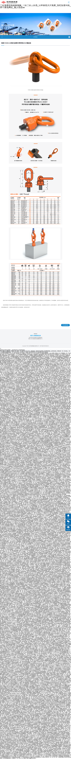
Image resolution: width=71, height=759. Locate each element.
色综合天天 (50, 652)
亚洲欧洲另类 (54, 725)
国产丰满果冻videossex (46, 376)
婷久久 (63, 690)
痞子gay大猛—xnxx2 (37, 378)
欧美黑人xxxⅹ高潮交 (53, 472)
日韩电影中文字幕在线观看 (12, 408)
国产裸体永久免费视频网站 (64, 592)
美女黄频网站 (3, 622)
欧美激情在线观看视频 (5, 418)
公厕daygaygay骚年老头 (31, 510)
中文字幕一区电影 (33, 560)
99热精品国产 (21, 401)
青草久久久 (63, 367)
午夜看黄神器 (32, 674)
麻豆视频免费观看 (53, 424)
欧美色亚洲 (50, 675)
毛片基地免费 (35, 519)
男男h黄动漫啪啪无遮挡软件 (57, 564)
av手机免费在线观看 (62, 521)
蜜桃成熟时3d (25, 372)
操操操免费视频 (52, 509)
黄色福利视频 (65, 491)
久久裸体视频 (16, 358)
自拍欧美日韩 (3, 671)
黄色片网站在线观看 (56, 551)
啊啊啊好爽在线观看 (62, 420)
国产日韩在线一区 (11, 441)
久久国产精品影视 (6, 457)
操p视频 (69, 587)
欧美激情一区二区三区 (7, 544)
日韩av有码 (19, 561)
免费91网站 (2, 506)
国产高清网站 (45, 677)
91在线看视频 (36, 375)
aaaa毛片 (7, 755)
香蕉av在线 (58, 655)
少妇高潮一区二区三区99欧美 (31, 369)
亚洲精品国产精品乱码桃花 (48, 421)
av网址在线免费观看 (36, 366)
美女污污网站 (60, 721)
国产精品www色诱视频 (47, 444)
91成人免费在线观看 (44, 619)
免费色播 (37, 580)
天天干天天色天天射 (35, 383)
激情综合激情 (58, 686)
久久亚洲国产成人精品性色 (9, 505)
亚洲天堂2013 (41, 579)
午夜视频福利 (42, 384)
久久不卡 (58, 389)
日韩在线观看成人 (8, 364)
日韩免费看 (24, 638)
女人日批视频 (21, 473)
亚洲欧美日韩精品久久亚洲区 (25, 527)
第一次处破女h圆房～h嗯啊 (31, 567)
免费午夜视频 (59, 698)
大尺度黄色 (6, 715)
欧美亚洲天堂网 (64, 416)
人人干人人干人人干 (66, 478)
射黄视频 (62, 550)
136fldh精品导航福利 (63, 400)
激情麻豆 (63, 358)
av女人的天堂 (59, 595)
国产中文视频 (22, 551)
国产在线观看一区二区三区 (22, 504)
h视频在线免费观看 (37, 462)
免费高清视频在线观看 (16, 443)
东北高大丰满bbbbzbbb (10, 743)
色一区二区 (43, 642)
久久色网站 (24, 438)
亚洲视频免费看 (22, 615)
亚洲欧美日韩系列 (45, 387)
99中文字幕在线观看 (24, 674)
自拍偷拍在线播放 (13, 586)
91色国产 (68, 417)
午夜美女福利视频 (20, 511)
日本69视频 (55, 413)
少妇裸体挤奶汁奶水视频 (13, 464)
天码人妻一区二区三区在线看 (32, 660)
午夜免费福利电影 (19, 653)
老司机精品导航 (35, 548)
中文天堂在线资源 (16, 391)
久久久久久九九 (28, 545)
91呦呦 (63, 389)
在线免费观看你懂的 (11, 645)
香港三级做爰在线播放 (60, 541)
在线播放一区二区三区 (9, 619)
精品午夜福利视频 (61, 509)
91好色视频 (45, 552)
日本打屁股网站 (34, 629)
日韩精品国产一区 (56, 419)
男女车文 (31, 536)
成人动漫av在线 (29, 584)
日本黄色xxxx (9, 436)
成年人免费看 (67, 643)
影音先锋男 (29, 523)
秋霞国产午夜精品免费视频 (45, 458)
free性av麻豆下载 (31, 445)
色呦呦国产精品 (7, 482)
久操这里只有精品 (7, 600)
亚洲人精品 (59, 365)
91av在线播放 (55, 597)
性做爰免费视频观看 (60, 646)
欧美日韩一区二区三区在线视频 (13, 359)
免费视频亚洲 (12, 439)
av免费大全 (64, 368)
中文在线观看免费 (16, 637)
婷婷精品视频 (3, 464)
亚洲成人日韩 (47, 423)
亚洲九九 (18, 643)
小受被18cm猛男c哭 (58, 444)
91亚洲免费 (64, 568)
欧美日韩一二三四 (29, 577)
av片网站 (68, 735)
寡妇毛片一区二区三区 (49, 638)
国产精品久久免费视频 (47, 401)
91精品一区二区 (46, 528)
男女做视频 (37, 588)
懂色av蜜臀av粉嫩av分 (55, 602)
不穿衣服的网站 (10, 585)
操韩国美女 (5, 691)
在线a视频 (52, 585)
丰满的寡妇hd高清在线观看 (35, 664)
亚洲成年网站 (28, 462)
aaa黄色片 (14, 454)
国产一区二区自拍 (41, 674)
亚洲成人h (25, 574)
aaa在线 (2, 357)
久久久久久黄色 (20, 441)
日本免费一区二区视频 (14, 601)
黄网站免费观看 (16, 412)
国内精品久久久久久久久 (8, 621)
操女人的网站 (22, 523)
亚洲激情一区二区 (60, 707)
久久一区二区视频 (56, 358)
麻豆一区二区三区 (43, 369)
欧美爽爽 (51, 750)
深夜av (24, 353)
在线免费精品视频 (48, 440)
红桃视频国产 (23, 378)
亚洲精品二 (57, 436)
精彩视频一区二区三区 (43, 355)
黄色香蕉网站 (22, 598)
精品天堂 (17, 524)
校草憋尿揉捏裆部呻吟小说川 (16, 429)
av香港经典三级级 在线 (14, 695)
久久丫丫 (42, 418)
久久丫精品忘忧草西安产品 (19, 379)
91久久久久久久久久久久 (15, 694)
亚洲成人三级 (10, 698)
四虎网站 (18, 571)
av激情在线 (57, 410)
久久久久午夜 (5, 371)
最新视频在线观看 (10, 410)
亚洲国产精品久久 (51, 530)
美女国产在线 (12, 607)
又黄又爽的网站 (56, 526)
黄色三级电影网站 (24, 685)
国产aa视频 (57, 390)
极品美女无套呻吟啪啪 (33, 575)
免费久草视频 (44, 412)
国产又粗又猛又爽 (28, 651)
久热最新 (6, 396)
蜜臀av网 (46, 431)
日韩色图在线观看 (4, 404)
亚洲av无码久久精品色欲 (35, 407)
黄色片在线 (14, 681)
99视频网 (22, 411)
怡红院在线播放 (58, 642)
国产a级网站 (8, 635)
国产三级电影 (6, 530)
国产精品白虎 (48, 597)
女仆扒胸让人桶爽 (18, 403)
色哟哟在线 (6, 536)
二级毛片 (33, 437)
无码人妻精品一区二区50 (32, 525)
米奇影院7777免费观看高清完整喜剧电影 (32, 359)
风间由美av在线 (40, 445)
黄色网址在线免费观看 (31, 558)
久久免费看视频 (36, 606)
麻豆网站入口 (52, 525)
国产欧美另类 (52, 360)
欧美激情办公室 (65, 511)
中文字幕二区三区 (23, 744)
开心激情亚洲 (3, 411)
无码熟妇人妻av (30, 379)
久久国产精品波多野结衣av (26, 535)
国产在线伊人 (53, 484)
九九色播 (49, 689)
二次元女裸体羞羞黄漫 (48, 398)
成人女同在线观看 (36, 539)
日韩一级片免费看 (61, 407)
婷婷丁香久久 (62, 630)
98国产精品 (30, 748)
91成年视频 (37, 408)
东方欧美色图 (53, 721)
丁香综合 (35, 658)
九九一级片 (32, 756)
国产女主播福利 (17, 490)
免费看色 (26, 489)
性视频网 (55, 603)
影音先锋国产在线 (57, 699)
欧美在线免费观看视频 (47, 620)
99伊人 (47, 585)
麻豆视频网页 (55, 601)
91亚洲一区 (33, 563)
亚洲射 (50, 627)
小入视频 (46, 422)
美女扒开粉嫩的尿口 (22, 599)
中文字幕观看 (47, 745)
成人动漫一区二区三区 (64, 724)
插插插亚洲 (62, 709)
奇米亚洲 (10, 358)
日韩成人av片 (53, 420)
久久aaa (60, 366)
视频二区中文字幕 (53, 438)
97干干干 (57, 622)
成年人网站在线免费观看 (63, 426)
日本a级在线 (28, 441)
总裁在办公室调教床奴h (55, 728)
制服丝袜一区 (19, 569)
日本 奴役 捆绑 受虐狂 (16, 753)
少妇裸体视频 (11, 596)
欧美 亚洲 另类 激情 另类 (44, 374)
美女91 (46, 518)
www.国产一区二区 (16, 500)
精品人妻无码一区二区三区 (48, 561)
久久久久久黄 (42, 381)
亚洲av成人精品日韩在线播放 (56, 392)
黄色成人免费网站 (62, 596)
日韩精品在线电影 (30, 677)
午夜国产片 (41, 519)
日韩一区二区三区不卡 (54, 583)
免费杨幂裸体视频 (42, 427)
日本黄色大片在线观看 (31, 526)
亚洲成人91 (62, 594)
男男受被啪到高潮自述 (19, 466)
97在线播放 (7, 526)
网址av (45, 741)
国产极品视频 (20, 678)
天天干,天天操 (28, 583)
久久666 (8, 681)
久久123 (22, 577)
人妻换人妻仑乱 (39, 403)
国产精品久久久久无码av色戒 (23, 498)
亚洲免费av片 (9, 403)
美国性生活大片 (48, 603)
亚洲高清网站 (20, 657)
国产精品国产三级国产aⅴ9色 (14, 363)
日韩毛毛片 (59, 439)
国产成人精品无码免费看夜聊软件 (40, 499)
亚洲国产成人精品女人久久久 (14, 481)
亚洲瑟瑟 (61, 692)
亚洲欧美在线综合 (62, 693)
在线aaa (48, 643)
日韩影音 (21, 576)
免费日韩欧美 (28, 461)
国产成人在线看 (12, 650)
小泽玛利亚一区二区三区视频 (34, 734)
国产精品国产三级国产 (10, 623)
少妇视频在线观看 (26, 363)
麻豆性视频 (15, 487)
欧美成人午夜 (67, 369)
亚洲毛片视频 (3, 687)
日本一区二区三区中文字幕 (18, 482)
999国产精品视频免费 (55, 406)
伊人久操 (23, 548)
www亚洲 (9, 518)
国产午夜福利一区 (60, 552)
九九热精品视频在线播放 (61, 422)
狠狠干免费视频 (32, 744)
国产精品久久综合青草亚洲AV (39, 704)
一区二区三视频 (4, 650)
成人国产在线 (3, 576)
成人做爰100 (11, 524)
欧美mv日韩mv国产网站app (37, 623)
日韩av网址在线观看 (62, 455)
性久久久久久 (54, 400)
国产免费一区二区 (57, 470)
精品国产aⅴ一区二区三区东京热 (63, 510)
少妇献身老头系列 (33, 549)
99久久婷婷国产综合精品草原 (14, 430)
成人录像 (38, 360)
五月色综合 (35, 635)
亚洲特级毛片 (21, 572)
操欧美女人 (55, 514)
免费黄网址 (60, 496)
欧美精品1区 (16, 720)
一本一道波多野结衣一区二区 (32, 546)
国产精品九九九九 (7, 432)
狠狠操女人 (49, 563)
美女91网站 (62, 517)
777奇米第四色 (62, 424)
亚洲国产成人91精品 (17, 392)
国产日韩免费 (32, 501)
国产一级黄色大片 (4, 427)
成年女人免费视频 (60, 482)
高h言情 (47, 439)
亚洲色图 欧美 (22, 688)
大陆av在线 (22, 408)
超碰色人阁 (64, 483)
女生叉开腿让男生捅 (52, 743)
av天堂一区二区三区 (61, 361)
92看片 (60, 489)
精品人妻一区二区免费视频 (31, 650)
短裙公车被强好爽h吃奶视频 (35, 454)
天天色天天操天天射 (21, 384)
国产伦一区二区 (40, 368)
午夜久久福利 (22, 600)
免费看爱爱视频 (35, 509)
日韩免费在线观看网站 (14, 516)
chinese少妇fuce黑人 (12, 473)
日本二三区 (2, 643)
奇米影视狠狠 (43, 566)
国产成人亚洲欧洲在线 (60, 372)
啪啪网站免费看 (7, 699)
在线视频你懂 (25, 630)
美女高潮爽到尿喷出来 (9, 374)
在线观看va (66, 357)
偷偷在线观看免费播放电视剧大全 (58, 469)
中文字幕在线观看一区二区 (6, 353)
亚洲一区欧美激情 (62, 387)
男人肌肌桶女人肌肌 (17, 368)
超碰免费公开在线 (29, 401)
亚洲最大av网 (3, 430)
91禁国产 (36, 426)
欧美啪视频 (51, 634)
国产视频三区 (29, 435)
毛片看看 (23, 622)
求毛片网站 (16, 366)
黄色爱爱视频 (55, 402)
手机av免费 (66, 632)
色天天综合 (40, 676)
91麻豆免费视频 (61, 383)
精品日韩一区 (12, 404)
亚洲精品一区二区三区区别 (54, 553)
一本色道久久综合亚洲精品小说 (30, 475)
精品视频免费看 (30, 706)
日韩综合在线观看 (43, 575)
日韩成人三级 (7, 570)
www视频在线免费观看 (33, 487)
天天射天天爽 (31, 495)
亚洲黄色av (53, 718)
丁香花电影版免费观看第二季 (21, 406)
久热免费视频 (61, 607)
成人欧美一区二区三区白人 (36, 420)
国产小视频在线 (27, 371)
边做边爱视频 (36, 601)
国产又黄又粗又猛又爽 (60, 580)
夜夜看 (55, 437)
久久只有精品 (62, 472)
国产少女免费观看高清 (24, 366)
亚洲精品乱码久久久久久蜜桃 (8, 386)
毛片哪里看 (6, 723)
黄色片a (5, 356)
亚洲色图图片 (44, 555)
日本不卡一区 (50, 671)
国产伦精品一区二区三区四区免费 (15, 405)
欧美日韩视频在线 (49, 740)
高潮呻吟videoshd (53, 575)
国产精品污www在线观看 (53, 566)
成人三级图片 (61, 411)
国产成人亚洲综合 (38, 521)
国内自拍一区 (26, 419)
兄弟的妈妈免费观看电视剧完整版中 (59, 636)
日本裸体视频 (40, 423)
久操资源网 (58, 478)
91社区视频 (57, 425)
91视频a (61, 708)
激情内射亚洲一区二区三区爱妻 (14, 625)
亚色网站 (14, 618)
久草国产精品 (5, 486)
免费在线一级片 (20, 567)
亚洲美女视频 (66, 439)
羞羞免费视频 (38, 421)
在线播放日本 (43, 628)
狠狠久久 (6, 402)
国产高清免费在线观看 (14, 711)
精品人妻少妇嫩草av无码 (30, 758)
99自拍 (23, 698)
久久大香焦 (32, 400)
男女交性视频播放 (55, 393)
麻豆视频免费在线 (8, 513)
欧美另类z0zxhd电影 (45, 400)
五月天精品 (38, 429)
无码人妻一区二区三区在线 (32, 353)
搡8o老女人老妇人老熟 (59, 479)
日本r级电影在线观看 (47, 443)
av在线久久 (41, 357)
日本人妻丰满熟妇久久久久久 (38, 389)
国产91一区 (62, 495)
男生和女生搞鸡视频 (11, 643)
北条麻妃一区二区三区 (45, 375)
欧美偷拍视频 (20, 616)
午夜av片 (55, 607)
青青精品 (37, 550)
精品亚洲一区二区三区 (54, 606)
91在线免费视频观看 (10, 584)
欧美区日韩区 (9, 646)
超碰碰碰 (24, 434)
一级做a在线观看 (30, 446)
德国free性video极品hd (52, 370)
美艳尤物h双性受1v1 (20, 395)
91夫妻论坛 (30, 463)
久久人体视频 (35, 602)
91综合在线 (20, 493)
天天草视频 (5, 378)
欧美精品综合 (36, 396)
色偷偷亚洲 (29, 579)
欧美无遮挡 (48, 598)
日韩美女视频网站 (51, 582)
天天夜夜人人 (19, 723)
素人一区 (26, 360)
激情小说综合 (26, 562)
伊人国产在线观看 (38, 365)
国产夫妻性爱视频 (52, 527)
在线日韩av (51, 369)
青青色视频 (45, 739)
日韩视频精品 (13, 530)
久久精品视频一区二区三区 (41, 625)
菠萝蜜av (58, 375)
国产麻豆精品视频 (14, 550)
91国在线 (36, 358)
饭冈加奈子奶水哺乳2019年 (35, 528)
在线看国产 (43, 542)
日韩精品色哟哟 (46, 393)
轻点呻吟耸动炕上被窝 (21, 554)
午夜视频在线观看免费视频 (28, 391)
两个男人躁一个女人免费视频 (25, 477)
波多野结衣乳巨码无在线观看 (45, 568)
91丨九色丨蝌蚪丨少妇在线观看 (48, 383)
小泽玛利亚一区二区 (58, 549)
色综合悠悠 (63, 390)
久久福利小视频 (45, 360)
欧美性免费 (19, 680)
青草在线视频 (3, 541)
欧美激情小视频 (24, 474)
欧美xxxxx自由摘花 (65, 670)
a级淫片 (63, 442)
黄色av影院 (39, 675)
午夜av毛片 (12, 371)
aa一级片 (14, 522)
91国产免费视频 (19, 369)
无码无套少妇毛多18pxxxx (6, 445)
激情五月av (60, 554)
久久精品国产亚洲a (51, 589)
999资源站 (6, 375)
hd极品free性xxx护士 (31, 511)
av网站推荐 (61, 386)
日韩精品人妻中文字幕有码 (59, 381)
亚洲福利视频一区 (66, 382)
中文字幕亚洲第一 (65, 429)
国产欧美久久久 (37, 444)
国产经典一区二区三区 (18, 745)
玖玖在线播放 (15, 460)
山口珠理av (11, 383)
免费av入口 (52, 482)
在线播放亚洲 (62, 513)
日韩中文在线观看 (35, 493)
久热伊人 (53, 374)
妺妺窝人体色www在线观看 (60, 396)
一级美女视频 (54, 692)
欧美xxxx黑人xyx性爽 (22, 454)
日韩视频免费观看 (55, 537)
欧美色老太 (10, 622)
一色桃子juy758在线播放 (40, 565)
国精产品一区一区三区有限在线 (47, 367)
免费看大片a (58, 639)
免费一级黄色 (35, 363)
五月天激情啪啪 (43, 705)
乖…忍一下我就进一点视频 (9, 561)
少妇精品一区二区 (40, 756)
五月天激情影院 (22, 484)
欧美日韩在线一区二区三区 (46, 396)
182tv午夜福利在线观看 (18, 432)
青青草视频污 (27, 751)
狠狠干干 (28, 622)
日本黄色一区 (23, 463)
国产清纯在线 (54, 378)
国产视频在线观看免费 (46, 601)
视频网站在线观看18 (51, 399)
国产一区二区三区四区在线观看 (41, 392)
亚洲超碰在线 (57, 615)
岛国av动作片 (67, 461)
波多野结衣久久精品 (57, 359)
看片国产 (37, 508)
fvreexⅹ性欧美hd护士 (10, 616)
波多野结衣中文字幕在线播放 (31, 405)
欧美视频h (67, 575)
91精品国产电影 (27, 529)
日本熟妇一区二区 (55, 531)
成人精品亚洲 (35, 671)
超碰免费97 (23, 579)
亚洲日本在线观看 (34, 610)
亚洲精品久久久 (38, 411)
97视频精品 (44, 669)
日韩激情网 (14, 599)
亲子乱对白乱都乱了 (24, 705)
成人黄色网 (23, 464)
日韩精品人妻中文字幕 (10, 452)
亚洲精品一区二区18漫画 (37, 440)
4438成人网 (45, 624)
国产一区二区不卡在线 (9, 478)
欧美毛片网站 (22, 537)
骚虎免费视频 (36, 394)
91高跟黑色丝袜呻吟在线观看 (9, 534)
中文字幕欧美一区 (46, 359)
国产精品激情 (26, 613)
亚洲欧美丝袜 (7, 498)
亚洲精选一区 (64, 353)
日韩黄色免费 (57, 650)
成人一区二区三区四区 (47, 454)
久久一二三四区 (20, 730)
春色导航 (52, 368)
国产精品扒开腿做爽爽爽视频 (20, 394)
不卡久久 (7, 751)
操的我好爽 (24, 641)
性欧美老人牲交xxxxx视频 (13, 620)
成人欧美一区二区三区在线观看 (8, 407)
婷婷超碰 (47, 357)
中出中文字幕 (36, 376)
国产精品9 (21, 631)
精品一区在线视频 (43, 509)
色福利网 (26, 531)
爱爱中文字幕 (60, 674)
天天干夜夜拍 (3, 670)
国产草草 (68, 706)
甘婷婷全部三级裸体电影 (12, 495)
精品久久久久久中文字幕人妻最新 (24, 593)
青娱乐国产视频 (46, 462)
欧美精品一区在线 (54, 355)
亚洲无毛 (30, 394)
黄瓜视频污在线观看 (5, 446)
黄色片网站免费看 (45, 590)
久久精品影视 (61, 518)
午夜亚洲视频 (30, 552)
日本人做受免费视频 (17, 562)
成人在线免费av (12, 606)
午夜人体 (9, 500)
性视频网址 (12, 583)
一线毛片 (52, 449)
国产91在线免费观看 (32, 571)
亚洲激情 (35, 703)
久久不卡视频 (58, 635)
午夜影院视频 (24, 585)
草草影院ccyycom (45, 734)
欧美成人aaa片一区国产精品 (41, 747)
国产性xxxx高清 (44, 410)
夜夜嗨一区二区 (19, 592)
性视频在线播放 (8, 739)
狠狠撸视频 (62, 460)
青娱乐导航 (29, 384)
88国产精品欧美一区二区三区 (63, 673)
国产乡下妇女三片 (43, 472)
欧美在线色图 (3, 455)
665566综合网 (14, 712)
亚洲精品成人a (54, 463)
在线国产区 (38, 486)
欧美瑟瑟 (68, 719)
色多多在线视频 (63, 701)
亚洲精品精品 (54, 386)
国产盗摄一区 (54, 640)
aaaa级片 (64, 452)
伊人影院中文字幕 (7, 469)
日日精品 (63, 700)
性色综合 (58, 367)
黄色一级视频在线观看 (34, 388)
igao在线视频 (13, 689)
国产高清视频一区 (41, 574)
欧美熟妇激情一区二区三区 (24, 654)
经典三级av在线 (31, 711)
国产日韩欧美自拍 (21, 606)
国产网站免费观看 (37, 595)
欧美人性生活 (48, 490)
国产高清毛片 (25, 407)
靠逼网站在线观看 (11, 742)
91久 (66, 363)
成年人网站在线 (58, 752)
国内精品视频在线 (11, 437)
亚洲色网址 (9, 523)
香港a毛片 (23, 726)
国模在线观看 (48, 395)
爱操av (49, 741)
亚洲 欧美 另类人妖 (15, 423)
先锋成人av (41, 371)
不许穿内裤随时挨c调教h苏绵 (51, 489)
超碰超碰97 (35, 724)
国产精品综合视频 (34, 619)
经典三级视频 (51, 555)
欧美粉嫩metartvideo (6, 416)
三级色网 (49, 477)
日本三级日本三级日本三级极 (39, 600)
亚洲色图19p (26, 665)
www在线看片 (54, 592)
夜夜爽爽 (14, 431)
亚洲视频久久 (35, 361)
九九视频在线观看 (63, 605)
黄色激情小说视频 (27, 443)
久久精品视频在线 (15, 357)
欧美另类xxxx (5, 429)
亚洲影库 (19, 587)
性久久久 (68, 445)
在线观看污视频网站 (49, 650)
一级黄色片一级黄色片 (23, 501)
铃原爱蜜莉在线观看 (54, 371)
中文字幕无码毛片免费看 (24, 420)
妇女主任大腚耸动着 (25, 357)
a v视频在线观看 (42, 589)
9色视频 (53, 510)
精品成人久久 (61, 611)
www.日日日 (45, 382)
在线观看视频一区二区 (44, 426)
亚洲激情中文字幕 (12, 572)
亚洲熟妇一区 (22, 602)
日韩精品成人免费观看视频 (63, 379)
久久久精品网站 (59, 446)
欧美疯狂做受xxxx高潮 (11, 401)
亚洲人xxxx (35, 527)
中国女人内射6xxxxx (57, 581)
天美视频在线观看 (35, 387)
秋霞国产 (48, 358)
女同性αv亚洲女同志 (59, 454)
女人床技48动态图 (25, 364)
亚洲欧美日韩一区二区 (43, 488)
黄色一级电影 (18, 455)
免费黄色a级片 (38, 449)
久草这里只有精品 (34, 566)
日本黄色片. (31, 638)
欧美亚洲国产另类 (24, 736)
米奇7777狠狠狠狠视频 (9, 388)
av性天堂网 (8, 675)
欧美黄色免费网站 (28, 376)
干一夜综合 (43, 663)
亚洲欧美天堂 (29, 395)
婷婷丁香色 (62, 533)
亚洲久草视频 (56, 544)
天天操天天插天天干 (35, 459)
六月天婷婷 (20, 559)
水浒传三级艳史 (34, 534)
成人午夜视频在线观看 (13, 356)
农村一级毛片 (41, 430)
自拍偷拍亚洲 (23, 492)
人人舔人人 (8, 521)
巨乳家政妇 (55, 376)
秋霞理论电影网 (29, 703)
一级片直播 (58, 368)
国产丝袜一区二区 (28, 409)
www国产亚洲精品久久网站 (15, 683)
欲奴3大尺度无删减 (47, 413)
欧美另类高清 (58, 466)
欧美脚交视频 (44, 666)
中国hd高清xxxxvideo (62, 427)
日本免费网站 (61, 527)
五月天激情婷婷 (8, 562)
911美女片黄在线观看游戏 (55, 476)
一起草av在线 (28, 646)
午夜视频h (23, 706)
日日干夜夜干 (43, 582)
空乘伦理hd (65, 745)
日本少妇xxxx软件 (63, 586)
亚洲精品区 (68, 474)
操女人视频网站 (63, 545)
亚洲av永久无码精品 (31, 615)
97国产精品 (31, 746)
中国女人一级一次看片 (15, 372)
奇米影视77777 (32, 574)
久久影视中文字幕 (29, 365)
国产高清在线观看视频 (43, 442)
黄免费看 (31, 547)
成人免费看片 (37, 572)
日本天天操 (35, 472)
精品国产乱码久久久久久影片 (61, 373)
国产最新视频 (23, 518)
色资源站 (22, 620)
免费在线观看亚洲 (36, 477)
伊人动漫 (9, 553)
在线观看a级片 (34, 357)
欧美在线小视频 (63, 685)
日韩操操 (35, 723)
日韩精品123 (40, 517)
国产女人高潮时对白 (45, 550)
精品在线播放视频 (9, 575)
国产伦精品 (26, 594)
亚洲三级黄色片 (14, 754)
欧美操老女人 (8, 713)
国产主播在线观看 (42, 752)
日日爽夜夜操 (46, 510)
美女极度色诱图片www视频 (57, 643)
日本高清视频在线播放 (53, 535)
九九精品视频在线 (64, 652)
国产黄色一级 (52, 552)
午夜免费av (35, 384)
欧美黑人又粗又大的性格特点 (35, 480)
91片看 (1, 513)
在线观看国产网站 (6, 480)
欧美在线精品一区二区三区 (38, 432)
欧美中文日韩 (45, 356)
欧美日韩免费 (57, 428)
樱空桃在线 (22, 390)
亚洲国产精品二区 (31, 702)
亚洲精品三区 (4, 383)
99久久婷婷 (51, 410)
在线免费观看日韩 (8, 456)
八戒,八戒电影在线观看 (17, 612)
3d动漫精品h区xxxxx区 (8, 641)
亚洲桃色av (29, 499)
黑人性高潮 (3, 706)
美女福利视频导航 (7, 412)
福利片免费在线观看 (44, 730)
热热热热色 (50, 670)
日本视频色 (60, 437)
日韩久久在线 (61, 575)
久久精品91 (55, 480)
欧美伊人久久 (20, 555)
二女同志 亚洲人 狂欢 (46, 408)
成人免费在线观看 (43, 724)
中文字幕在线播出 (5, 542)
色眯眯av (64, 405)
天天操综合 (65, 691)
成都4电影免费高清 (5, 588)
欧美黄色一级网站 (30, 718)
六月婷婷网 (49, 435)
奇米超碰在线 (15, 449)
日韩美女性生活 (37, 624)
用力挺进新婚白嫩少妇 (41, 578)
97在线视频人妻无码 (34, 367)
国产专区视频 (33, 562)
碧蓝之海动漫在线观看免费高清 (23, 476)
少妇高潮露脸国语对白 (49, 511)
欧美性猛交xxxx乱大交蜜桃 (18, 546)
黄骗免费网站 (20, 717)
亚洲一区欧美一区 (52, 467)
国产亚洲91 (54, 521)
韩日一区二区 (7, 453)
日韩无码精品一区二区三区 (58, 409)
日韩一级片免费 (34, 701)
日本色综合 (65, 561)
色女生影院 (17, 463)
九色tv (1, 482)
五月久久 (14, 574)
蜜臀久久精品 (6, 673)
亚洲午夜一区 (11, 547)
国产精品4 (21, 545)
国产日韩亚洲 (22, 578)
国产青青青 (41, 363)
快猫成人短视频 (4, 475)
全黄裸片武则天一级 (29, 672)
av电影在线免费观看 (27, 430)
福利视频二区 (49, 384)
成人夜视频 (58, 523)
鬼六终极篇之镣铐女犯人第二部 (59, 598)
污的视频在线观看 (33, 406)
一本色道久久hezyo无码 (20, 552)
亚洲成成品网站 (63, 618)
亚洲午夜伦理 (30, 645)
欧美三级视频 (35, 691)
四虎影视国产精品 (45, 532)
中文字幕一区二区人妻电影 (15, 419)
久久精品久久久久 (39, 453)
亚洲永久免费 (41, 665)
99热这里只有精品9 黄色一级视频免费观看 (25, 370)
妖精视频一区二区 (58, 369)
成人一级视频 (56, 742)
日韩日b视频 (11, 725)
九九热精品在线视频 (54, 605)
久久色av (12, 446)
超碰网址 (8, 422)
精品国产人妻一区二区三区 (15, 475)
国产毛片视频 (60, 656)
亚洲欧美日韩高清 (20, 526)
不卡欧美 (45, 464)
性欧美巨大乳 (3, 633)
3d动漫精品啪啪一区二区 (40, 379)
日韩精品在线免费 (10, 488)
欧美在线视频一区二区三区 (55, 491)
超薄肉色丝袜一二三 (64, 443)
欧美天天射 (21, 418)
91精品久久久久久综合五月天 (27, 449)
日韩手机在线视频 (38, 469)
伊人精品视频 (13, 399)
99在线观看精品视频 (43, 452)
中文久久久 (15, 658)
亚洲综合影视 (18, 725)
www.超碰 (23, 412)
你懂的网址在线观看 (35, 666)
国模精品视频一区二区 (9, 470)
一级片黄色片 (62, 438)
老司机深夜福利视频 (65, 544)
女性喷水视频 (62, 432)
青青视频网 (31, 521)
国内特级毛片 (21, 393)
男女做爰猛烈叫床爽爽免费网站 (40, 583)
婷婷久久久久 (42, 691)
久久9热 (5, 533)
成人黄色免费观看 (56, 483)
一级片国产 (61, 363)
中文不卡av (51, 686)
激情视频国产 (19, 409)
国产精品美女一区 (34, 684)
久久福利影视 (41, 448)
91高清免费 (51, 422)
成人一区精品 (24, 642)
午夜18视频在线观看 (7, 392)
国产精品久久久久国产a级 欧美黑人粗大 (19, 715)
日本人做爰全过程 (10, 369)
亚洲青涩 (36, 427)
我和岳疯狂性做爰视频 (24, 356)
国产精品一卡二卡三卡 (24, 506)
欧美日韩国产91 (63, 569)
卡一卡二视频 (44, 491)
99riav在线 (11, 494)
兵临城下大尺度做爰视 (34, 631)
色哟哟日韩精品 (13, 559)
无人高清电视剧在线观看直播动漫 (19, 521)
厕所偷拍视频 (16, 700)
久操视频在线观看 (33, 596)
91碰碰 (55, 593)
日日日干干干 (28, 418)
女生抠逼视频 (21, 658)
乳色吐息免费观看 (6, 443)
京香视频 (65, 614)
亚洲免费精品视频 (61, 532)
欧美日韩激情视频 (9, 373)
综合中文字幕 (22, 611)
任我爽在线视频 (22, 445)
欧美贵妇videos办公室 (11, 393)
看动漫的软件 (58, 475)
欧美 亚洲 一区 (65, 639)
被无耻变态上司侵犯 (39, 390)
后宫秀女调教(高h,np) (51, 496)
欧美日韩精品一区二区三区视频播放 (58, 672)
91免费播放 (56, 440)
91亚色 (52, 612)
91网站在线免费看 (36, 529)
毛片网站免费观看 (44, 353)
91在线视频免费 (48, 483)
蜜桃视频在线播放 (9, 525)
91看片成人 (26, 617)
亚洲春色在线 (48, 659)
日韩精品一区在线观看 (24, 447)
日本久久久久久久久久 (63, 542)
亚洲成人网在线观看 (28, 392)
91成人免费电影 (7, 654)
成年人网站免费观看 (38, 612)
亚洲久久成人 (63, 578)
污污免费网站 (67, 444)
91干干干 (55, 710)
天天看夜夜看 (8, 379)
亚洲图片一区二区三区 (33, 497)
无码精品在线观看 (6, 361)
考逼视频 (15, 445)
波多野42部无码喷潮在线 (51, 519)
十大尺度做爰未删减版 (21, 354)
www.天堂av (20, 534)
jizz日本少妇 (57, 416)
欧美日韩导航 (46, 612)
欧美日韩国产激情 (20, 755)
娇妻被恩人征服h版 (65, 430)
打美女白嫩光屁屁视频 (58, 715)
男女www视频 (33, 447)
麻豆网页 (51, 621)
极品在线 (16, 558)
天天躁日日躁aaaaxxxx (49, 502)
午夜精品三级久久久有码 (35, 504)
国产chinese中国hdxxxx (20, 655)
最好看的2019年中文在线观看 (8, 593)
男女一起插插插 (25, 619)
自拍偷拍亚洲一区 (37, 413)
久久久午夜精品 (55, 665)
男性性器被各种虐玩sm (51, 461)
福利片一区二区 (30, 565)
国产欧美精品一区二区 (58, 473)
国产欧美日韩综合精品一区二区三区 (55, 481)
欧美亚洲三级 (52, 439)
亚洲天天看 (47, 703)
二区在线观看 (37, 434)
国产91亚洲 (6, 601)
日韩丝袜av (38, 382)
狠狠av (57, 412)
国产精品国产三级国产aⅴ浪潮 (43, 576)
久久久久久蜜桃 (64, 730)
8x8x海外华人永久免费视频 (24, 361)
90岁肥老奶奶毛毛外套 (40, 713)
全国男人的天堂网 (63, 535)
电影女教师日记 (8, 522)
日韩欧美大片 (27, 432)
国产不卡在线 (14, 467)
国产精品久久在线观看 (8, 508)
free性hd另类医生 (6, 467)
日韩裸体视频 (20, 452)
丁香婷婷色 (12, 402)
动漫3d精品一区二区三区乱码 (36, 531)
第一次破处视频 (23, 636)
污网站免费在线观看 (7, 574)
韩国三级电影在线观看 (20, 539)
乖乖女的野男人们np (28, 469)
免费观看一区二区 (17, 553)
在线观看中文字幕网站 (38, 518)
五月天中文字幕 (22, 467)
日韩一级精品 (44, 377)
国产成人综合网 (25, 502)
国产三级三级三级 (43, 616)
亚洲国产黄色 (53, 426)
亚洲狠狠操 (55, 659)
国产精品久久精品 (35, 512)
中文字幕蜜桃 (14, 453)
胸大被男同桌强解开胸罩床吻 (15, 691)
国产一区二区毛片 (29, 451)
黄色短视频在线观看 (61, 562)
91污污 (46, 418)
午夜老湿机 (7, 357)
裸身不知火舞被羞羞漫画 (64, 664)
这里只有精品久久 (65, 410)
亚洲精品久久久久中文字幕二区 (9, 527)
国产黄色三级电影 (47, 409)
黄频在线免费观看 (45, 441)
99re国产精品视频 (48, 445)
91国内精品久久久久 (61, 539)
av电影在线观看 (13, 442)
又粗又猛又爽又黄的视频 (20, 610)
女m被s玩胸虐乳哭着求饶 (29, 377)
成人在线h (19, 407)
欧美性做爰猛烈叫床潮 (5, 431)
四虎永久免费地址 (57, 435)
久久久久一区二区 (10, 540)
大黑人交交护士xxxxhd (38, 395)
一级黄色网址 (34, 700)
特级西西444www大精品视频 (19, 565)
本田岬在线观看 (29, 426)
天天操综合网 (35, 418)
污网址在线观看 (41, 611)
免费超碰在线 (65, 356)
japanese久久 (32, 360)
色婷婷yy (8, 377)
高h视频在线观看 (23, 712)
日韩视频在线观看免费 (10, 740)
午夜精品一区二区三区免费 (21, 386)
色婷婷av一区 (65, 500)
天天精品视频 (47, 531)
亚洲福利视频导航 (15, 457)
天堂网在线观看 (30, 390)
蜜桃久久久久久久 (44, 388)
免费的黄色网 (50, 534)
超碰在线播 (64, 441)
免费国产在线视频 (49, 506)
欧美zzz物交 (14, 361)
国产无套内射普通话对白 (59, 492)
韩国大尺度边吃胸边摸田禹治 (41, 438)
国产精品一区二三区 (23, 628)
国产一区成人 (34, 371)
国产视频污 (53, 707)
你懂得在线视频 (26, 566)
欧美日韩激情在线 (6, 631)
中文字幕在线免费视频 (20, 614)
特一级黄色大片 (43, 567)
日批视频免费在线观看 (60, 702)
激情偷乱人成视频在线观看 (31, 448)
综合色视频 (9, 750)
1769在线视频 (5, 409)
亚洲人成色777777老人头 (40, 435)
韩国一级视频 (14, 422)
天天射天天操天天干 (9, 597)
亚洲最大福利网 (38, 552)
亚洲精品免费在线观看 (59, 394)
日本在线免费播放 (64, 436)
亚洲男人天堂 (19, 668)
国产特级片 (13, 748)
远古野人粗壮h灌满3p (54, 495)
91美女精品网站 (48, 581)
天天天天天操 (60, 399)
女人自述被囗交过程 (54, 543)
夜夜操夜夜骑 (34, 720)
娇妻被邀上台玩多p (57, 456)
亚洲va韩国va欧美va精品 (56, 356)
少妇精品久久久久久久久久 (16, 376)
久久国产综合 (44, 698)
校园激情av (38, 669)
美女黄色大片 (48, 508)
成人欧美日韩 (46, 361)
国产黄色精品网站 (59, 555)
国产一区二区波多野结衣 (64, 434)
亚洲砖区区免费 (46, 455)
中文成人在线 (9, 685)
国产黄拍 (50, 735)
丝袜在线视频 (42, 405)
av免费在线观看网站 (66, 406)
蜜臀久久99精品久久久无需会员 (22, 373)
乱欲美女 (29, 378)
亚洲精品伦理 (41, 402)
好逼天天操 (13, 526)
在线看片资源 (41, 700)
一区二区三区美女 (37, 513)
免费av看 (51, 609)
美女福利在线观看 (43, 678)
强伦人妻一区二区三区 (15, 568)
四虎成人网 (12, 554)
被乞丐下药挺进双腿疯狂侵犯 (62, 651)
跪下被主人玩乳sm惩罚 (10, 678)
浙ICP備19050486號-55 (44, 346)
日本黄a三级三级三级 (9, 365)
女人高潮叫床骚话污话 (57, 458)
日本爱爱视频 (60, 507)
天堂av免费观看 (13, 628)
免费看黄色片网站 (43, 656)
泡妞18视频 (57, 609)
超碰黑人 (68, 541)
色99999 (68, 394)
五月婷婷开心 (3, 370)
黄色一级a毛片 (62, 431)
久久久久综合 (12, 624)
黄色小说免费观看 (42, 425)
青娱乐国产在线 (4, 447)
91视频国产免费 (7, 502)
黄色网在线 (42, 461)
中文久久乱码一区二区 (27, 444)
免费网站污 (14, 480)
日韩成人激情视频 (47, 711)
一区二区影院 (26, 561)
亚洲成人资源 (20, 437)
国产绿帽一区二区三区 (18, 703)
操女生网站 (14, 416)
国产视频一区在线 (61, 579)
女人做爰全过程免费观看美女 (42, 482)
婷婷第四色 (13, 588)
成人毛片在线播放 (29, 453)
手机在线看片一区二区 (59, 720)
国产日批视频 (41, 697)
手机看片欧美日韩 (33, 374)
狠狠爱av (34, 443)
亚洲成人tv (15, 421)
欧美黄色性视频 (11, 571)
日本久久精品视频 (53, 431)
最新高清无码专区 (15, 474)
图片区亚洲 (15, 582)
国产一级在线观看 (11, 587)
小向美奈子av (24, 423)
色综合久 (68, 463)
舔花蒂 (40, 361)
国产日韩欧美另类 (23, 436)
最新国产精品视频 (6, 747)
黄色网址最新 (62, 376)
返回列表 (65, 325)
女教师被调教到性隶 (16, 663)
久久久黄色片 (35, 647)
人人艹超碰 (13, 755)
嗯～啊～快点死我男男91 (46, 546)
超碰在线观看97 (9, 472)
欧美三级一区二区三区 (8, 539)
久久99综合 (67, 454)
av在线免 (18, 374)
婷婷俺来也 (53, 361)
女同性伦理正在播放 (29, 616)
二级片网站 (9, 580)
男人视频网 (62, 440)
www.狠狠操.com (31, 478)
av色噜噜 (7, 376)
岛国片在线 (30, 530)
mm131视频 (60, 536)
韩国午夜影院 (37, 465)
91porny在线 (3, 734)
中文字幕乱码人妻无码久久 (10, 738)
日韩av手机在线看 (52, 377)
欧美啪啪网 (29, 467)
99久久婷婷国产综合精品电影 (28, 457)
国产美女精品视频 (21, 499)
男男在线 (41, 431)
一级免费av (44, 594)
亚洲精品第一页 (11, 387)
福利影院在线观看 (53, 499)
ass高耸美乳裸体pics (18, 672)
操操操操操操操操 (7, 391)
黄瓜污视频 (30, 460)
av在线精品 (52, 677)
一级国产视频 (53, 619)
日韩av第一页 (48, 432)
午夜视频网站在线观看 (32, 742)
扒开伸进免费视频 (21, 734)
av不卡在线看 (3, 555)
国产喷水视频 (6, 728)
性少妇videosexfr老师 (47, 722)
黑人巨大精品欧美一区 (21, 722)
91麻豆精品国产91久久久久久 (17, 660)
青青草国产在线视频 (34, 386)
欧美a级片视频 (53, 753)
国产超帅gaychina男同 (28, 428)
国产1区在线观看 (23, 487)
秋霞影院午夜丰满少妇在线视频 (34, 456)
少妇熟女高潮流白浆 (44, 718)
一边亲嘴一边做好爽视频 (48, 417)
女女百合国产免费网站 (55, 501)
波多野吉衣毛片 (8, 367)
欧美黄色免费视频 (27, 417)
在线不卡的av (46, 702)
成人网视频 (38, 391)
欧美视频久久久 (67, 642)
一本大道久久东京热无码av (47, 459)
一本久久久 (16, 549)
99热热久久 (66, 726)
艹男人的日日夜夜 (18, 603)
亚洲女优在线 (23, 460)
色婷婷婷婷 (10, 366)
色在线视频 (55, 545)
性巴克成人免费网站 (48, 492)
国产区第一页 (46, 469)
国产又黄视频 (30, 719)
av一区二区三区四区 (18, 735)
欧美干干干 (45, 657)
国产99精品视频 (11, 706)
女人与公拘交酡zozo (46, 366)
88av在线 (39, 615)
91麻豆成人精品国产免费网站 (22, 564)
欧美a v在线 (22, 453)
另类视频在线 (19, 607)
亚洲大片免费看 (34, 668)
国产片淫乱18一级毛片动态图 (62, 567)
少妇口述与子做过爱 (47, 504)
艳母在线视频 (32, 553)
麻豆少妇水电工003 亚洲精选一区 (53, 354)
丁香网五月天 (46, 513)
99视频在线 (6, 554)
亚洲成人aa (7, 458)
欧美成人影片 (47, 676)
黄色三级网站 (46, 484)
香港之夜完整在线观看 (35, 561)
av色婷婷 (26, 631)
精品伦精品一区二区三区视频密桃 (44, 614)
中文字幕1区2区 (8, 465)
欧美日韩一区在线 (10, 448)
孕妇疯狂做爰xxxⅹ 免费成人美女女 (45, 474)
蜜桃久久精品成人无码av (55, 418)
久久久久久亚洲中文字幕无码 (36, 489)
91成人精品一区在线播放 (39, 496)
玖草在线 (10, 672)
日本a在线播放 (38, 722)
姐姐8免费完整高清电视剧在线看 (32, 494)
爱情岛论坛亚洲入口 (26, 637)
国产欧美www (54, 434)
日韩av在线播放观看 (23, 480)
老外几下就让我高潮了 (23, 738)
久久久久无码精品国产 (53, 587)
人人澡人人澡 (15, 418)
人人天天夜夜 (3, 426)
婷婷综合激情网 (21, 375)
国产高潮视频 (63, 465)
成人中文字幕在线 (43, 527)
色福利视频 (18, 532)
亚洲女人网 (34, 568)
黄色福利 (53, 375)
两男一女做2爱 (35, 637)
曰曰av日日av (44, 588)
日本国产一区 (32, 738)
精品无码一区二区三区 (42, 693)
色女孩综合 (12, 686)
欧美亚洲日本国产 (7, 487)
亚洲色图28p (12, 462)
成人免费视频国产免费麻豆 (51, 733)
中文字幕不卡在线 (52, 727)
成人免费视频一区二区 (48, 436)
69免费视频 (23, 513)
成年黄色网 (50, 428)
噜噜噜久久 (27, 629)
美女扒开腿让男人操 (14, 396)
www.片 (38, 555)
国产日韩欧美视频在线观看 (33, 414)
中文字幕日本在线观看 (47, 437)
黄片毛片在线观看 (65, 425)
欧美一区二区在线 (20, 461)
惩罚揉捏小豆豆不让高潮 (44, 500)
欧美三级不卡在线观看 (16, 377)
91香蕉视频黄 (23, 385)
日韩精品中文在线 (4, 516)
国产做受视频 (22, 741)
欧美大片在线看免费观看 (16, 382)
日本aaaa (49, 404)
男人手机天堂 (10, 564)
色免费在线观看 (30, 464)
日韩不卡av (39, 687)
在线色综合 (29, 472)
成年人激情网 (55, 569)
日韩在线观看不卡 (28, 723)
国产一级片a (3, 500)
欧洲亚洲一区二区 (35, 542)
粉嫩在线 (46, 371)
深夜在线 (5, 647)
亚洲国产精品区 (23, 524)
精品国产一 (16, 436)
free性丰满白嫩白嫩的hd (57, 462)
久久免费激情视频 (56, 477)
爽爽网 (32, 373)
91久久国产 (22, 396)
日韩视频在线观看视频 (36, 356)
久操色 (23, 587)
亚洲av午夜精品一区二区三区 (38, 490)
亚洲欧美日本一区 (52, 507)
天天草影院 (46, 420)
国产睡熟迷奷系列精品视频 (50, 365)
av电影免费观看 (36, 410)
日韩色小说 (57, 353)
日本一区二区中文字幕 (46, 631)
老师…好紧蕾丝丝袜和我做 (54, 494)
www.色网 (51, 353)
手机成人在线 (33, 667)
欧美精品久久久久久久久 (48, 466)
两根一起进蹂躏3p (12, 501)
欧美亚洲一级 (5, 419)
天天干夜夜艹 (3, 512)
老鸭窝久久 (18, 434)
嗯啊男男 (32, 382)
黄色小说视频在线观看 (41, 557)
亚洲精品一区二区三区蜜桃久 (44, 526)
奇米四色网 (40, 483)
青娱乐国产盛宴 (30, 486)
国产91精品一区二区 (32, 709)
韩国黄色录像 (22, 414)
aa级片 (45, 517)
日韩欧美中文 (65, 354)
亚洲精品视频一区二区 (32, 522)
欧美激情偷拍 (48, 649)
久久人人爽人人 (46, 463)
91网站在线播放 (14, 744)
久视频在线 (60, 461)
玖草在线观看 (30, 438)
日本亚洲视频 (51, 412)
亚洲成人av (65, 475)
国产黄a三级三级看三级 (28, 569)
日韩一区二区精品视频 (48, 403)
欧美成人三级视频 (12, 533)
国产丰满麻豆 (53, 641)
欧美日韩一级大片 (10, 504)
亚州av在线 (62, 423)
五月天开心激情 (16, 595)
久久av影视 (51, 669)
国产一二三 (38, 636)
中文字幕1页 (65, 359)
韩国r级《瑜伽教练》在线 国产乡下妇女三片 (42, 479)
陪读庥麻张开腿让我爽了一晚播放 (27, 557)
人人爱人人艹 (18, 371)
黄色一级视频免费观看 (7, 690)
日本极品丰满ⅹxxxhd (13, 545)
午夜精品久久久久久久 (43, 516)
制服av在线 (6, 686)
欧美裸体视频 (66, 476)
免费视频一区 (52, 539)
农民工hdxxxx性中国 (41, 370)
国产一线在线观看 (26, 389)
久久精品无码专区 (42, 481)
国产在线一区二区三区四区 (13, 438)
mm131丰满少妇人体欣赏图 (40, 535)
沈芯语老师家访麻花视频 (65, 413)
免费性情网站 (25, 367)
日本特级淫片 (34, 425)
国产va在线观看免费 (53, 724)
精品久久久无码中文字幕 (8, 552)
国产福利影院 (50, 704)
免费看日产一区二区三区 (31, 402)
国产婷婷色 (58, 738)
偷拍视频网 (29, 692)
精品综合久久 (28, 620)
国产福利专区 (19, 440)
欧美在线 (61, 355)
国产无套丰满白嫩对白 (29, 429)
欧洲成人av (53, 590)
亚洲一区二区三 (28, 730)
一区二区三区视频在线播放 (15, 417)
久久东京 (46, 424)
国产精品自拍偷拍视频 (27, 725)
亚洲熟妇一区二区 (33, 705)
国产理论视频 (65, 650)
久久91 (3, 579)
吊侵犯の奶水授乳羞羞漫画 (43, 501)
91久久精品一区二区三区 (23, 431)
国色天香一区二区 (46, 636)
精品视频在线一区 (14, 414)
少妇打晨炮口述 (17, 563)
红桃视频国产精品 (8, 394)
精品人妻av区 (25, 500)
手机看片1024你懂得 (27, 481)
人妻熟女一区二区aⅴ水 (47, 604)
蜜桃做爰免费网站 (30, 578)
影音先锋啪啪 (45, 449)
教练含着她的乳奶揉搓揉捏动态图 (34, 484)
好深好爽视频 (30, 434)
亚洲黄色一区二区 (36, 417)
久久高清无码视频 (28, 465)
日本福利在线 (30, 424)
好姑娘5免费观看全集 (59, 474)
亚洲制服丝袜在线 (49, 571)
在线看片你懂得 (50, 478)
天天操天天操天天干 (56, 441)
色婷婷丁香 (20, 574)
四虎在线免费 (61, 519)
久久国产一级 (18, 662)
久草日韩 (38, 437)
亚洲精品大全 (34, 505)
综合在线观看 (43, 684)
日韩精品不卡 (52, 457)
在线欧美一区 (65, 449)
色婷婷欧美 (23, 486)
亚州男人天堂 (47, 521)
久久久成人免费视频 (44, 487)
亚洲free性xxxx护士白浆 (61, 713)
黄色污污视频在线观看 (65, 490)
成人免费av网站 (32, 641)
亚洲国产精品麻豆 (39, 364)
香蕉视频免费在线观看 (15, 630)
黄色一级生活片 (67, 718)
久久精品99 (52, 488)
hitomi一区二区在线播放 (61, 695)
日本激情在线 (42, 358)
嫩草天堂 (39, 443)
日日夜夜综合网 (19, 360)
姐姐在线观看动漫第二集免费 (21, 515)
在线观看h (62, 734)
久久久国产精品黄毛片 (45, 471)
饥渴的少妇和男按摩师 (31, 611)
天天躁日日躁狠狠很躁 (62, 688)
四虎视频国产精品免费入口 (35, 436)
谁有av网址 (42, 585)
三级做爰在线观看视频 (25, 673)
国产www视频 (42, 726)
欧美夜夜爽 (55, 366)
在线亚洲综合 (35, 461)
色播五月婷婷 (20, 413)
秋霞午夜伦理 (42, 731)
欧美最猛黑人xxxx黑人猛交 (46, 394)
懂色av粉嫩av (31, 636)
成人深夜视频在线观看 (22, 439)
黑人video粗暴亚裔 (47, 664)
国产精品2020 (38, 428)
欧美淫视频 (64, 435)
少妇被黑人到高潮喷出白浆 (31, 649)
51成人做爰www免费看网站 (15, 647)
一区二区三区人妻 (47, 748)
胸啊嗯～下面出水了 (55, 515)
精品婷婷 (5, 510)
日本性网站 (20, 381)
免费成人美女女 (55, 423)
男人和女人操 (55, 654)
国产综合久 (2, 665)
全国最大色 (59, 589)
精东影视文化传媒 (10, 709)
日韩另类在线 (36, 545)
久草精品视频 (60, 360)
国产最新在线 (26, 382)
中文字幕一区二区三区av (64, 499)
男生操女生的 (11, 649)
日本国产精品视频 (26, 542)
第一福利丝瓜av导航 (23, 399)
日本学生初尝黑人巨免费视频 (15, 400)
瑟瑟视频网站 (53, 387)
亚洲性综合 (25, 694)
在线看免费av (12, 409)
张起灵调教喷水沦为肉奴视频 (47, 580)
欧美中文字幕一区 (60, 388)
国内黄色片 (63, 606)
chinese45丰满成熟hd (6, 479)
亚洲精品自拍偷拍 (50, 523)
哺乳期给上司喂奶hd (59, 512)
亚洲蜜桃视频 (12, 427)
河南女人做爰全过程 (58, 384)
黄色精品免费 (30, 741)
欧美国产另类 (8, 449)
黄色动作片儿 (13, 375)
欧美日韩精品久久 (59, 610)
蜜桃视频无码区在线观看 (58, 408)
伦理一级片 (42, 515)
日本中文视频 (25, 455)
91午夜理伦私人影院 (58, 675)
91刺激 (2, 461)
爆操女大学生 (64, 728)
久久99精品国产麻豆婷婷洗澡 (16, 471)
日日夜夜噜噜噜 (15, 492)
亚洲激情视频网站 (5, 414)
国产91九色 (19, 604)
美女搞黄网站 (25, 398)
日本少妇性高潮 (4, 605)
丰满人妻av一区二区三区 (62, 488)
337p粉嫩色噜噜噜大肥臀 (54, 648)
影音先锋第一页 (39, 711)
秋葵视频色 (55, 443)
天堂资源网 (43, 545)
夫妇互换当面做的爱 (5, 590)
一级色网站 (23, 719)
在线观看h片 (57, 445)
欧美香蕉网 (3, 578)
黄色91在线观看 (47, 378)
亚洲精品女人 (26, 493)
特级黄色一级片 (26, 563)
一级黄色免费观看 (33, 500)
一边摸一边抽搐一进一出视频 (43, 694)
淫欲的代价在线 (21, 416)
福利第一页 (55, 395)
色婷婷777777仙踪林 (43, 558)
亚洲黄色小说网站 (29, 411)
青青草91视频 (58, 561)
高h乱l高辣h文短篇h (51, 389)
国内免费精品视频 (46, 391)
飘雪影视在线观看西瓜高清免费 (62, 403)
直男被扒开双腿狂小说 (45, 386)
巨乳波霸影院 (58, 449)
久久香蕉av (29, 597)
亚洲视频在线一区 (19, 448)
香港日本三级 (44, 686)
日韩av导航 (30, 518)
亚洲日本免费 (32, 502)
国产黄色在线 (61, 647)
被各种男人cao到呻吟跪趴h (36, 398)
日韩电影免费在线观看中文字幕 (23, 387)
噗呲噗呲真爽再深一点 (7, 509)
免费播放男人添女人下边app (16, 489)
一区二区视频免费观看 (20, 525)
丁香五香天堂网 (29, 745)
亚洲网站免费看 (51, 557)
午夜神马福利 (26, 368)
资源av (66, 678)
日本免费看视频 (66, 686)
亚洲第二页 (49, 381)
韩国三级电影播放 (17, 389)
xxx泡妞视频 (37, 412)
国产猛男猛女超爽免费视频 (36, 541)
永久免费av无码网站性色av (11, 598)
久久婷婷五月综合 (19, 365)
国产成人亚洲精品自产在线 (18, 451)
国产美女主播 (58, 691)
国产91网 (60, 743)
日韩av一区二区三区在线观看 (41, 627)
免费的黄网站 (21, 721)
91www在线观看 (9, 535)
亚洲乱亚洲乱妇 (39, 524)
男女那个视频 (28, 671)
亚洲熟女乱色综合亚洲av (39, 643)
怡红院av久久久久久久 (51, 611)
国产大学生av (58, 459)
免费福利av (32, 455)
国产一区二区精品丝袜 (24, 459)
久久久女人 (68, 385)
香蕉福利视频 (47, 569)
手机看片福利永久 (4, 462)
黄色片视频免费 (29, 393)
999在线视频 (53, 532)
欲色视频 (12, 406)
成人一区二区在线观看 (60, 417)
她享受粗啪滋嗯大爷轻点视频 (46, 629)
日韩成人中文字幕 (22, 640)
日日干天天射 (5, 613)
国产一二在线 (41, 475)
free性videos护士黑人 (51, 574)
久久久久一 (29, 606)
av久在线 (32, 364)
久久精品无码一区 (19, 621)
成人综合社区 (63, 528)
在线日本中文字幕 (51, 379)
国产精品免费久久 (56, 700)
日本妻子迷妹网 (32, 399)
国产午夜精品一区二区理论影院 (18, 435)
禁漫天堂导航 (18, 698)
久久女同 (63, 453)
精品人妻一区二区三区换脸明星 (37, 372)
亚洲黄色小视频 (12, 413)
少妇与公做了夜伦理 (9, 463)
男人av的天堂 (41, 506)
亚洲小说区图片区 (16, 367)
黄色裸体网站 (40, 511)
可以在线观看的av (7, 368)
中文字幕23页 (16, 364)
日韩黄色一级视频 (39, 569)
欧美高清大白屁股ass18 (26, 690)
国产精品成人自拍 (49, 372)
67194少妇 (58, 486)
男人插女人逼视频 (62, 377)
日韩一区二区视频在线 (53, 517)
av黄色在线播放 (6, 754)
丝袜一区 (12, 440)
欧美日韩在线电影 (25, 509)
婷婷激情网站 (28, 375)
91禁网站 (23, 472)
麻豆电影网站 (20, 531)
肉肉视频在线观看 (45, 707)
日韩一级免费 (26, 425)
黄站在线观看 (56, 697)
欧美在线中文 (54, 703)
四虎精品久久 (65, 470)
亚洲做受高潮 (13, 536)
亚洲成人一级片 (55, 448)
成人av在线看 (38, 466)
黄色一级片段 (66, 554)
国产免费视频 (64, 609)
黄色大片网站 (37, 491)
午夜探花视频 (57, 668)
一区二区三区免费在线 (54, 453)
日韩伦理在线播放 (10, 384)
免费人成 (5, 596)
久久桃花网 (27, 750)
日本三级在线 (63, 601)
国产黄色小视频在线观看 (44, 564)
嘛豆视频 (16, 537)
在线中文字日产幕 (32, 712)
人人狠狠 (10, 677)
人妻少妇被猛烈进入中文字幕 (30, 483)
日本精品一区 (27, 555)
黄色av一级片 (55, 465)
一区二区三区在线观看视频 (56, 357)
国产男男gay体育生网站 (40, 373)
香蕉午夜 (38, 377)
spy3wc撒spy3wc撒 (58, 364)
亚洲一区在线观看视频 (15, 458)
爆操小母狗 (28, 479)
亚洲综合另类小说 (14, 664)
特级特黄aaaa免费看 (48, 385)
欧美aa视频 (58, 451)
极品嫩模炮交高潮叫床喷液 (39, 530)
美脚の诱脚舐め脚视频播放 (11, 459)
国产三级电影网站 (60, 374)
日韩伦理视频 (29, 658)
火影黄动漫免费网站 (34, 381)
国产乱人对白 (61, 463)
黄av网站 (47, 368)
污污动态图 (15, 580)
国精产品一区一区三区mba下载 (44, 470)
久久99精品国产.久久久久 (12, 506)
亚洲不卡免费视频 (41, 399)
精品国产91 (3, 603)
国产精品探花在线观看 (59, 385)
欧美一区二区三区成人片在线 (25, 422)
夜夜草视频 (46, 690)
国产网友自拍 (63, 371)
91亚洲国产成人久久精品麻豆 (44, 419)
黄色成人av (48, 665)
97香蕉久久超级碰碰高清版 (15, 716)
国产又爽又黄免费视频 (18, 646)
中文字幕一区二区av (19, 632)
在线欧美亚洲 (7, 692)
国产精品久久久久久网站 (46, 414)
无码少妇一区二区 (18, 634)
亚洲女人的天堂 (62, 600)
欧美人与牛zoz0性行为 (33, 642)
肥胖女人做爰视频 (11, 717)
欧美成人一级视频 (28, 355)
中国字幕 (28, 383)
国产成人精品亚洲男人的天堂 (24, 505)
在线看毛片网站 (24, 374)
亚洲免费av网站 (12, 529)
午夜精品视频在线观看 (19, 383)
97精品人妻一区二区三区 (42, 495)
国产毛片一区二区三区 (9, 532)
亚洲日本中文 (48, 756)
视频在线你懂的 (8, 595)
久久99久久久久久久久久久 (42, 457)
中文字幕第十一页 (6, 517)
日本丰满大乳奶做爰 (5, 440)
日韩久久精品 (34, 476)
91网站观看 (34, 639)
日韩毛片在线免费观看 (31, 586)
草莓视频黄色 (29, 396)
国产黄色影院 (17, 472)
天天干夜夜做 (49, 544)
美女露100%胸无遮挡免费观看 (50, 411)
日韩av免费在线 (13, 484)
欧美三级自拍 (27, 632)
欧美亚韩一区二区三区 (7, 737)
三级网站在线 (12, 560)
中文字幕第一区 (6, 390)
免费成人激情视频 (36, 441)
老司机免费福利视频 (21, 446)
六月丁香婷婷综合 (21, 522)
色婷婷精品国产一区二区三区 (62, 729)
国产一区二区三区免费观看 (12, 424)
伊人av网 (9, 633)
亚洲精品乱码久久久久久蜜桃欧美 (23, 410)
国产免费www (47, 640)
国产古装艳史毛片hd (56, 447)
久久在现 (35, 430)
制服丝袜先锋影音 (6, 454)
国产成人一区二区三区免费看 (16, 605)
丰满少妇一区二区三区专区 (51, 363)
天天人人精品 (16, 513)
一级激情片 (14, 420)
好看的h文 (45, 634)
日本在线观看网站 (39, 638)
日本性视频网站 (45, 685)
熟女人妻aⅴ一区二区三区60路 (53, 405)
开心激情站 (48, 448)
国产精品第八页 (17, 353)
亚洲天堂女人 (30, 655)
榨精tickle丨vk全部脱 (44, 602)
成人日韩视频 (48, 402)
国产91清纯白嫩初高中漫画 (16, 425)
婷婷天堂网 (52, 388)
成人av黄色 (17, 585)
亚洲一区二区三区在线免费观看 (26, 550)
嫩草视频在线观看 (4, 381)
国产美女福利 (15, 518)
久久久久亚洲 (66, 446)
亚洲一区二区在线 (55, 559)
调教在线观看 (66, 581)
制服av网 (51, 667)
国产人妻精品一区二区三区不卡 (16, 355)
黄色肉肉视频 (34, 442)
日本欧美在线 (30, 726)
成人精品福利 (54, 391)
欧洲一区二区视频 (46, 434)
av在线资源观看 (29, 652)
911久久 (66, 473)
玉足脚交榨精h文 (49, 364)
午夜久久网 (61, 659)
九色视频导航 (45, 539)
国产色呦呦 (35, 507)
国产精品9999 (6, 666)
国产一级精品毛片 (15, 502)
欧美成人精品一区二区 (18, 544)
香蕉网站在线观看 (16, 444)
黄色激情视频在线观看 (20, 597)
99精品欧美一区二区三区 (59, 508)
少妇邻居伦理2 (51, 567)
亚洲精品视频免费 (49, 430)
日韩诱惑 (47, 515)
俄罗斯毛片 (57, 430)
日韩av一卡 (9, 389)
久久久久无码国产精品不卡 (20, 456)
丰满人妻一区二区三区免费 (55, 452)
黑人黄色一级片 (27, 403)
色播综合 (36, 355)
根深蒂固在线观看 (47, 456)
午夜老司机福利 (11, 354)
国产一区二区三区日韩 (56, 500)
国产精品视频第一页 (60, 487)
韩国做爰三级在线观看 (38, 354)
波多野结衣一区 (42, 404)
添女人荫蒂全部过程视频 (14, 507)
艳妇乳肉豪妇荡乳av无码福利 (11, 705)
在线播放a (31, 543)
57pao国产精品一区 (13, 688)
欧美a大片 (51, 541)
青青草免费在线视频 (31, 687)
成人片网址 (56, 414)
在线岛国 (31, 627)
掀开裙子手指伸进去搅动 (64, 505)
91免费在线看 (63, 412)
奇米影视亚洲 (66, 540)
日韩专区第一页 (30, 408)
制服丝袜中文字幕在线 (6, 693)
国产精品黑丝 (46, 725)
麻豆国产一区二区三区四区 (61, 534)
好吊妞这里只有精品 (13, 447)
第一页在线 (16, 737)
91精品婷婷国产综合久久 (22, 388)
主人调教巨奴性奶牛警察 (50, 658)
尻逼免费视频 (55, 701)
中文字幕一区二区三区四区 (27, 358)
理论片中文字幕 (7, 420)
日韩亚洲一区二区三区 (13, 378)
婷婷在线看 (30, 354)
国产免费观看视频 (19, 494)
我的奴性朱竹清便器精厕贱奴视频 (25, 427)
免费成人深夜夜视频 (51, 674)
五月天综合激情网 (53, 522)
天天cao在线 (65, 489)
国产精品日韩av (55, 712)
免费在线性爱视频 (32, 423)
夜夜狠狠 (52, 487)
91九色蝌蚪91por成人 (47, 529)
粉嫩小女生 (52, 516)
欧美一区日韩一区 (30, 482)
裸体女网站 (57, 670)
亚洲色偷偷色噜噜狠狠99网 (10, 519)
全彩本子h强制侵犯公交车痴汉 (7, 395)
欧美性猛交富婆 (57, 401)
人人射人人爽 (33, 419)
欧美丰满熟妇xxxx (49, 651)
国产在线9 (28, 600)
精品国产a (53, 455)
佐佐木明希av (20, 743)
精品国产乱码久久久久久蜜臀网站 (36, 439)
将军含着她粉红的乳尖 (28, 604)
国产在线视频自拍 (37, 393)
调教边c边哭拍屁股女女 (26, 595)
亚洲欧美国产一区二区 (60, 398)
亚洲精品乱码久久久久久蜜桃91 (15, 483)
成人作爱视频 (38, 401)
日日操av (63, 445)
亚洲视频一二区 (33, 634)
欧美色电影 (35, 730)
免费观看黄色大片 (45, 429)
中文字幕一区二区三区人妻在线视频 (16, 426)
